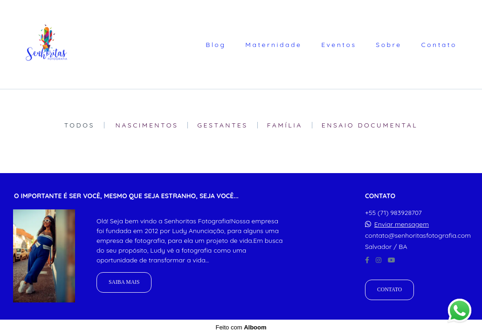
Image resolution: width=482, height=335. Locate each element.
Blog (216, 44)
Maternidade (273, 44)
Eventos (338, 44)
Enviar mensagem (401, 224)
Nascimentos (147, 125)
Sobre (388, 44)
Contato (439, 44)
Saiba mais (124, 282)
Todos (79, 125)
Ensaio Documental (370, 125)
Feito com (240, 327)
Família (285, 125)
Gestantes (222, 125)
